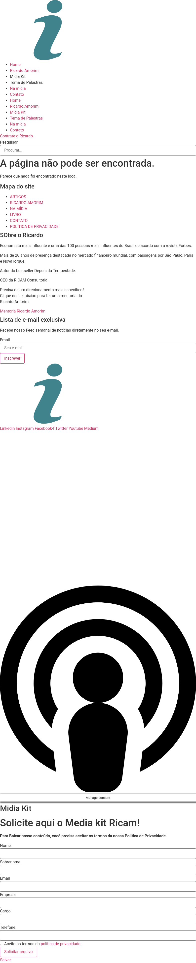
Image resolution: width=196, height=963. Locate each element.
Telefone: (8, 928)
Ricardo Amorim (24, 70)
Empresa (8, 895)
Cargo (5, 911)
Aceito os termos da (42, 944)
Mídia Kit (18, 76)
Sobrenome (10, 862)
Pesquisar (9, 142)
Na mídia (18, 88)
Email (5, 340)
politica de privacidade (60, 943)
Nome (5, 846)
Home (15, 64)
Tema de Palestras (26, 82)
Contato (17, 94)
